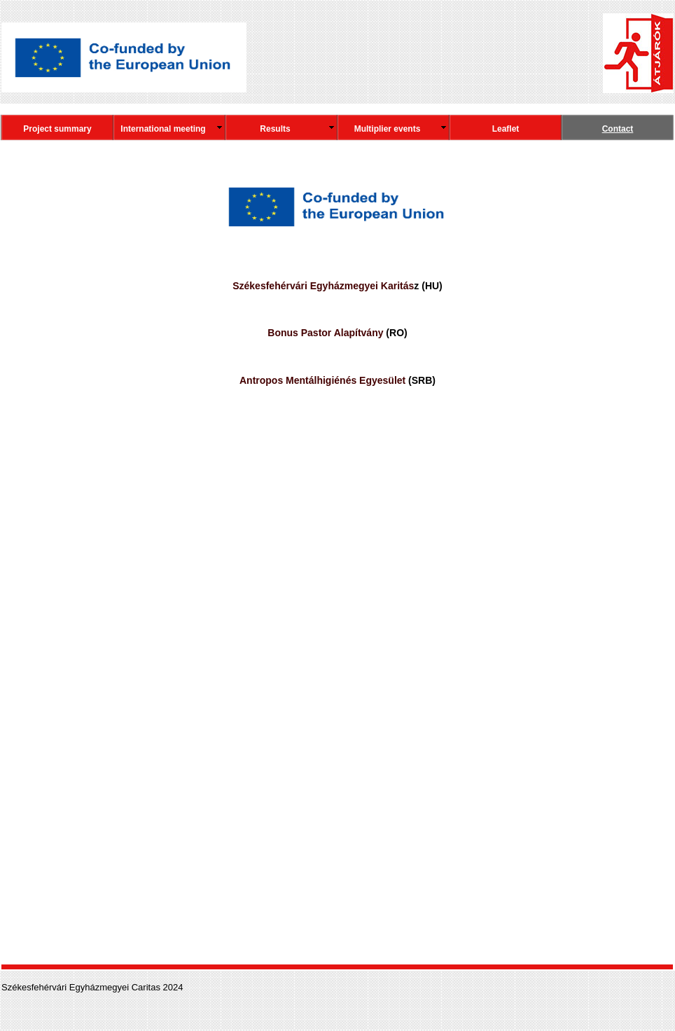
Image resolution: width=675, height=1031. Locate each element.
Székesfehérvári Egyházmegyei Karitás (323, 285)
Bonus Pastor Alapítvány (325, 332)
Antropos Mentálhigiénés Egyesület (322, 380)
